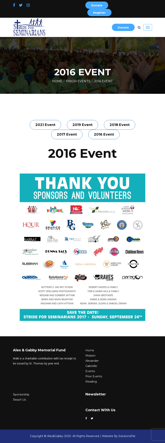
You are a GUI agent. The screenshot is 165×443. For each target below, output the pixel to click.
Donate (96, 5)
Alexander (92, 360)
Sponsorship (21, 394)
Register (99, 12)
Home (57, 81)
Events (90, 371)
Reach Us (19, 399)
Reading (91, 381)
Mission (90, 355)
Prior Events (78, 81)
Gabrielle (91, 366)
